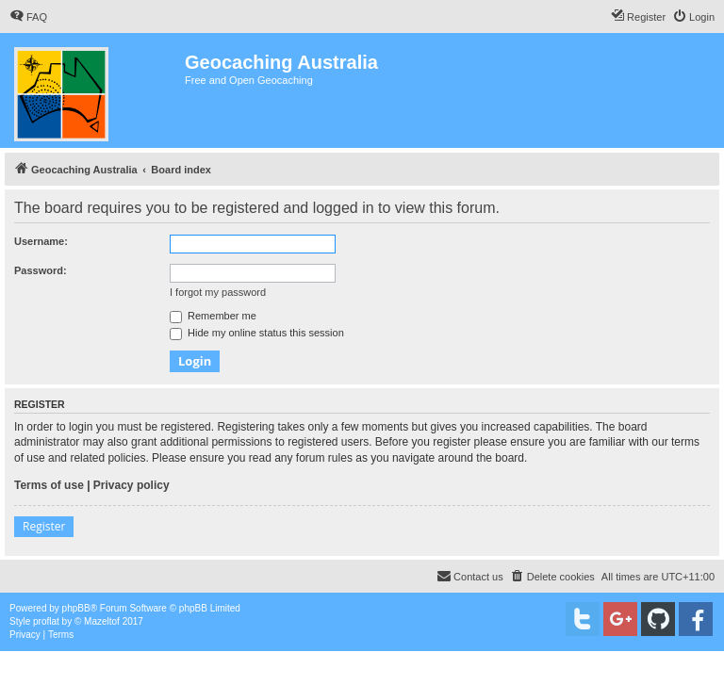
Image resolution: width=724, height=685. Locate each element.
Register (44, 526)
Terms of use (49, 485)
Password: (40, 270)
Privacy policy (131, 485)
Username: (41, 241)
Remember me (213, 315)
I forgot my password (218, 292)
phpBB (76, 608)
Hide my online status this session (257, 332)
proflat (46, 621)
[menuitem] (28, 17)
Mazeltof (102, 621)
